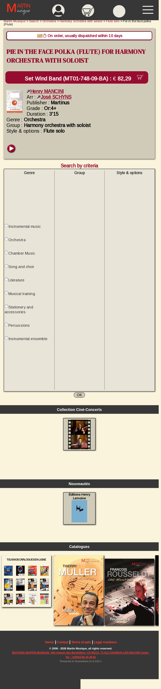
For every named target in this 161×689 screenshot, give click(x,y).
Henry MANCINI (45, 91)
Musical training (21, 293)
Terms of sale (81, 642)
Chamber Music (21, 253)
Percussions (19, 325)
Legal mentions (105, 642)
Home (49, 642)
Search (34, 21)
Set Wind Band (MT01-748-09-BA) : (79, 79)
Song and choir (21, 267)
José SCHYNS (54, 97)
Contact (62, 642)
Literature (16, 280)
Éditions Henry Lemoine (79, 507)
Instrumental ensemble (27, 339)
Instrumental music (24, 226)
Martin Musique (15, 21)
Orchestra (17, 240)
